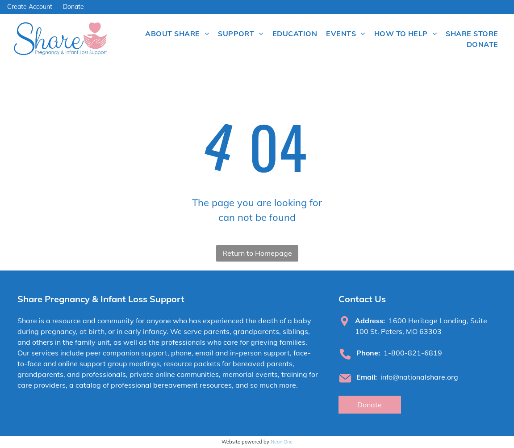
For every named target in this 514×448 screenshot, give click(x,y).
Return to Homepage (257, 253)
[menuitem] (177, 33)
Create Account (29, 7)
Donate (73, 7)
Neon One (282, 442)
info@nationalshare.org (419, 376)
